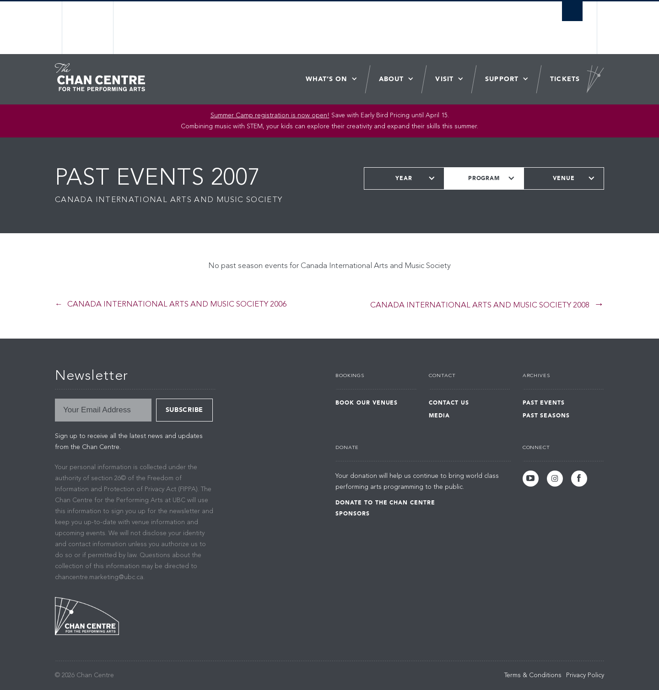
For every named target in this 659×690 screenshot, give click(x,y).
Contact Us (449, 403)
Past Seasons (546, 415)
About (391, 79)
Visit (444, 79)
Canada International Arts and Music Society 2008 (479, 305)
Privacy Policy (585, 675)
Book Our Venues (366, 403)
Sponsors (352, 513)
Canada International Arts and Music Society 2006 (176, 304)
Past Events (544, 403)
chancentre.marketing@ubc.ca (99, 577)
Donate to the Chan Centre (385, 502)
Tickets (565, 79)
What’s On (326, 79)
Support (502, 79)
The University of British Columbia (88, 27)
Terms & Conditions (533, 675)
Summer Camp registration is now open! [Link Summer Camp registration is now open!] (270, 115)
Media (439, 415)
